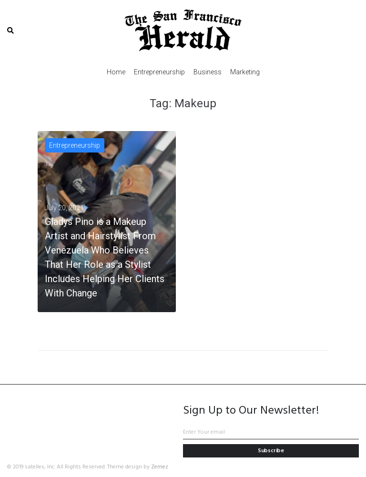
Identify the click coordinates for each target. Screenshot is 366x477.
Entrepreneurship (74, 145)
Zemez (159, 467)
